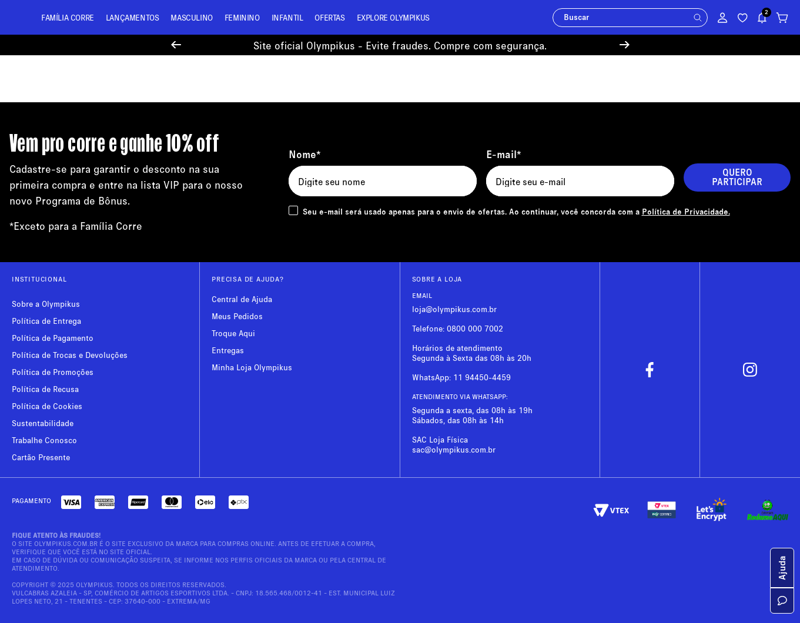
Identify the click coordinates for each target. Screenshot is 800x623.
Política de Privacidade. (686, 211)
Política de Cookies (47, 406)
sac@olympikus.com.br (454, 449)
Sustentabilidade (42, 423)
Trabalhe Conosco (44, 440)
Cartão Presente (41, 457)
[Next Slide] (624, 45)
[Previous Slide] (176, 45)
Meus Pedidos (237, 316)
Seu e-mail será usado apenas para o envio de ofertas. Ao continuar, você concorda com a (516, 211)
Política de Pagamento (52, 338)
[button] (697, 17)
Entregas (228, 350)
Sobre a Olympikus (46, 304)
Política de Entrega (46, 321)
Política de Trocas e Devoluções (70, 355)
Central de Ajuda (242, 299)
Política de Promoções (52, 372)
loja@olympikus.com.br (454, 309)
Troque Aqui (233, 333)
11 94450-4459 (482, 377)
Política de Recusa (45, 389)
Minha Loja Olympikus (252, 367)
